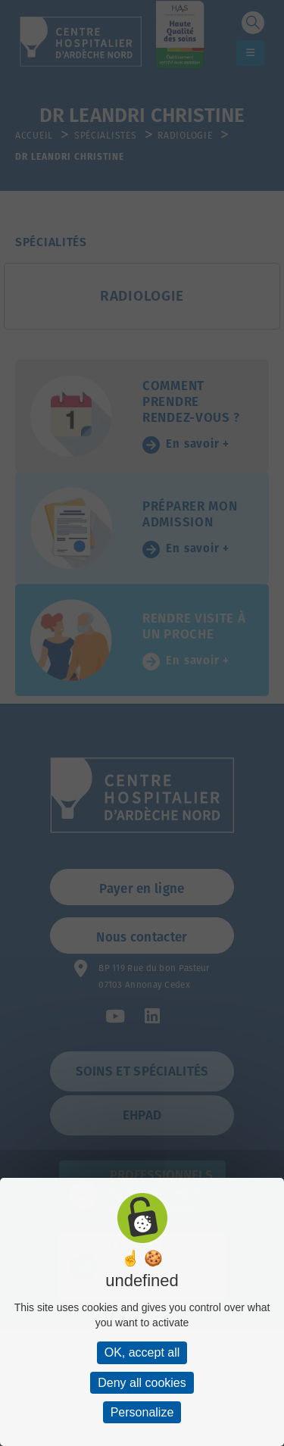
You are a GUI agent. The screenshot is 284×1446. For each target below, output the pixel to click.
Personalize (142, 1412)
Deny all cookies (142, 1382)
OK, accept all (142, 1352)
